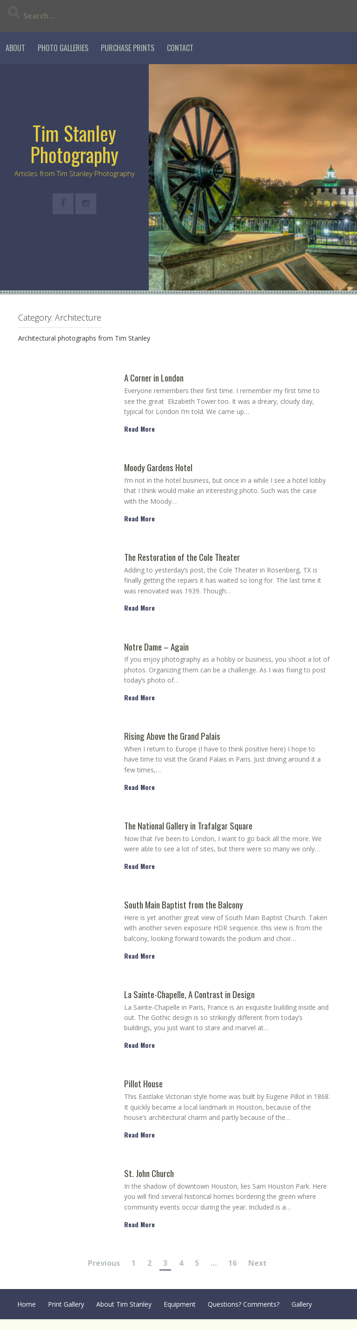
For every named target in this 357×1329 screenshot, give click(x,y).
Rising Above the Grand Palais (172, 736)
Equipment (180, 1304)
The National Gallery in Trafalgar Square (188, 826)
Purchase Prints (127, 47)
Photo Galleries (63, 47)
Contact (180, 47)
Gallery (301, 1304)
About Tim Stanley (124, 1304)
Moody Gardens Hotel (158, 467)
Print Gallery (66, 1304)
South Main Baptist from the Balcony (183, 905)
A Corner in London (154, 378)
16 (232, 1263)
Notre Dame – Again (156, 647)
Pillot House (143, 1084)
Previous (104, 1263)
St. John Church (149, 1173)
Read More (139, 429)
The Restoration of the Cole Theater (182, 557)
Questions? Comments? (243, 1304)
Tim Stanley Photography (74, 143)
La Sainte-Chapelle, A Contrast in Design (189, 994)
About (15, 47)
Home (26, 1304)
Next (257, 1263)
